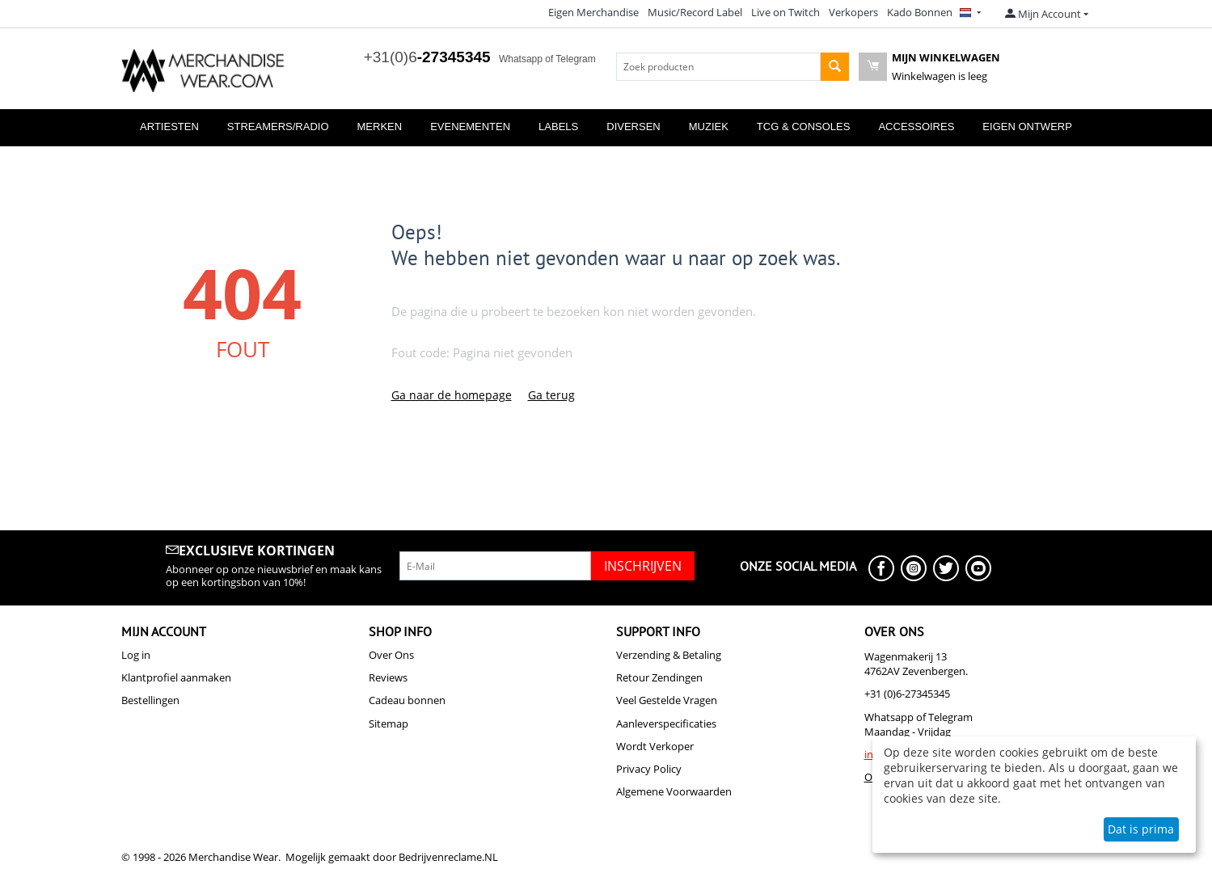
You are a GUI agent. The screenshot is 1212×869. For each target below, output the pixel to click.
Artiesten (169, 126)
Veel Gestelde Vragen (666, 700)
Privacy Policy (649, 768)
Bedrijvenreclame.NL (448, 857)
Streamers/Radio (278, 126)
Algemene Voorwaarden (674, 791)
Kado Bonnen (919, 12)
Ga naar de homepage (451, 395)
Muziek (708, 126)
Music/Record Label (695, 12)
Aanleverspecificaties (666, 723)
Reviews (388, 677)
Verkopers (853, 12)
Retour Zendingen (659, 677)
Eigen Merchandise (593, 12)
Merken (380, 126)
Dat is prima (1141, 829)
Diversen (633, 126)
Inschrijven (643, 566)
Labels (558, 126)
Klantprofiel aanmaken (176, 677)
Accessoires (916, 126)
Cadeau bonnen (407, 700)
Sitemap (388, 723)
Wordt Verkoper (655, 746)
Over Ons (391, 655)
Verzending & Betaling (668, 655)
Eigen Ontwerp (1027, 126)
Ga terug (551, 395)
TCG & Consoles (804, 126)
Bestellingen (150, 700)
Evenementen (470, 126)
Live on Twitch (785, 12)
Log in (135, 655)
